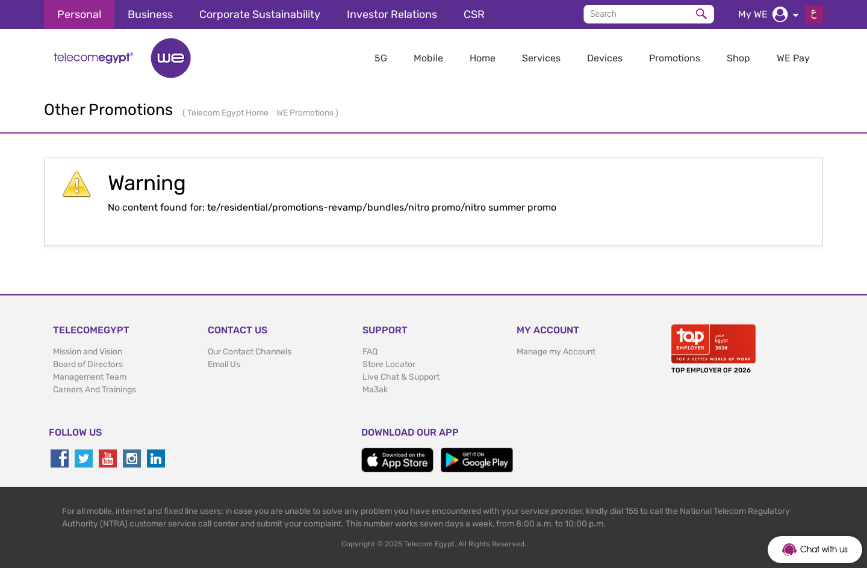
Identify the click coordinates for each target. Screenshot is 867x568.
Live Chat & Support (401, 377)
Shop (738, 58)
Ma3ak (375, 389)
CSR (474, 14)
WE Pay (793, 58)
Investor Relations (392, 14)
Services (541, 58)
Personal (79, 14)
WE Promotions (305, 113)
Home (483, 58)
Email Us (224, 364)
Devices (605, 58)
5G (380, 58)
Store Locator (388, 364)
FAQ (370, 352)
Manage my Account (556, 352)
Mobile (428, 58)
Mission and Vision (87, 352)
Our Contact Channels (249, 352)
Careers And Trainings (94, 389)
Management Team (89, 377)
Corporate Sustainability (259, 14)
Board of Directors (88, 364)
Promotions (674, 58)
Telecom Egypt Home (228, 113)
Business (150, 14)
